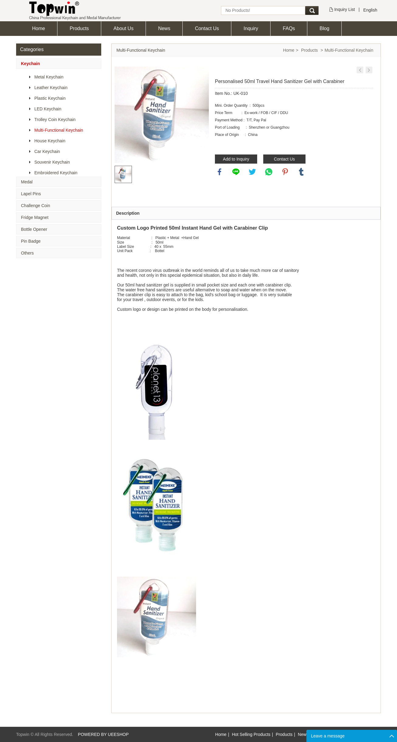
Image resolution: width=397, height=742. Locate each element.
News (164, 28)
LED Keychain (47, 108)
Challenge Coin (35, 205)
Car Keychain (47, 151)
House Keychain (49, 140)
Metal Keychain (49, 77)
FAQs (289, 28)
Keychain (30, 63)
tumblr (301, 171)
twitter (252, 171)
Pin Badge (31, 241)
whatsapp (268, 171)
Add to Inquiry (236, 159)
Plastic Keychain (50, 98)
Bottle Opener (34, 229)
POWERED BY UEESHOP (103, 734)
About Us (123, 28)
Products (79, 28)
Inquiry (250, 28)
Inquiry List (344, 9)
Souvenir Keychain (52, 162)
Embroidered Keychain (56, 172)
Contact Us (207, 28)
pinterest (285, 171)
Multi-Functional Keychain (58, 130)
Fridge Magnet (34, 217)
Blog (324, 28)
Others (27, 253)
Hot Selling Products (251, 734)
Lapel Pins (31, 193)
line (235, 171)
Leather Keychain (50, 87)
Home (38, 28)
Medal (27, 181)
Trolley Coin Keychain (55, 119)
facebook (219, 171)
